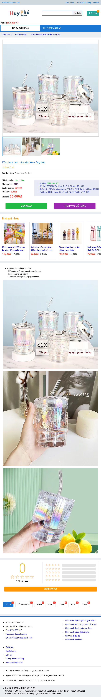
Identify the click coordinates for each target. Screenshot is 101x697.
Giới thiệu (70, 2)
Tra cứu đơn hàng (83, 2)
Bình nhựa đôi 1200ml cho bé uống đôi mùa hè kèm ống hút (13, 249)
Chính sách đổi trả (72, 636)
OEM (16, 184)
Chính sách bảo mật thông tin (77, 632)
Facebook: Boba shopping (16, 634)
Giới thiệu (9, 647)
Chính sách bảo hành (73, 640)
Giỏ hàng (93, 13)
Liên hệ (96, 2)
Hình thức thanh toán (14, 662)
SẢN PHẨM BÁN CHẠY (52, 28)
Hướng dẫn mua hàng (15, 659)
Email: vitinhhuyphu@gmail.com (19, 638)
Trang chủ (7, 34)
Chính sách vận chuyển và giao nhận (80, 620)
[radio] (12, 577)
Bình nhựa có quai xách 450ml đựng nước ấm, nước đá (42, 249)
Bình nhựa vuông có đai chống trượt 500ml (69, 248)
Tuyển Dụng (11, 651)
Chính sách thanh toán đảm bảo (78, 628)
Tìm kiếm (77, 13)
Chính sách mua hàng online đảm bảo (80, 624)
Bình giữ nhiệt (20, 34)
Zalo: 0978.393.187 (14, 630)
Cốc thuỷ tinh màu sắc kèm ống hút (45, 34)
